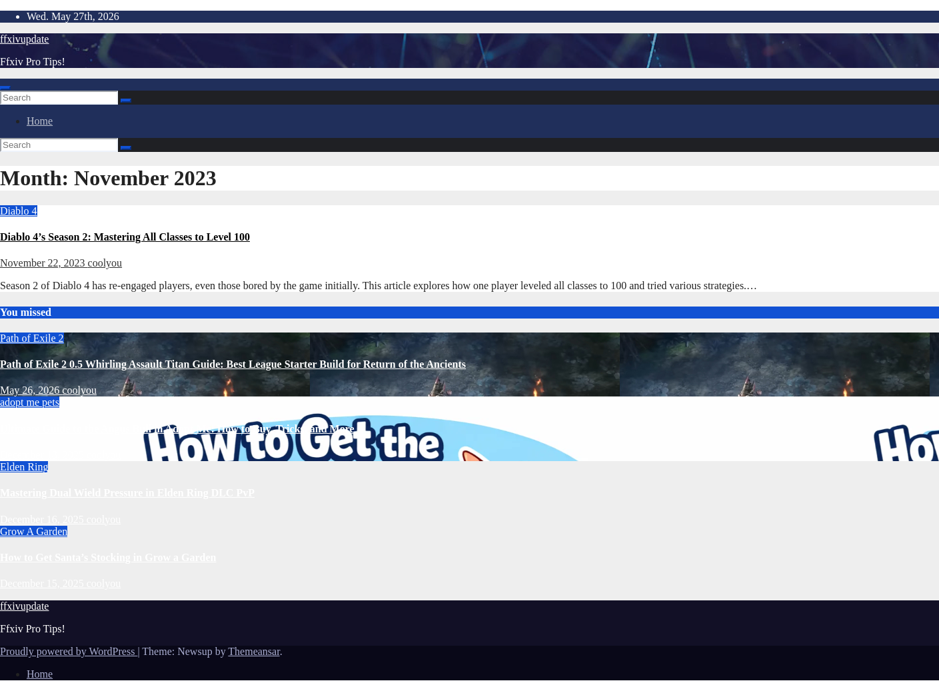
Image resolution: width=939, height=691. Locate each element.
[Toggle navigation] (5, 88)
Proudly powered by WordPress (68, 651)
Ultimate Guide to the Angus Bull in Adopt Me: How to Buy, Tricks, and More (177, 428)
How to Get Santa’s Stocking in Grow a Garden (108, 557)
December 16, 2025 (43, 519)
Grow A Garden (33, 531)
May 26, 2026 (31, 390)
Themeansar (253, 651)
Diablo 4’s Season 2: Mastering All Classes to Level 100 (125, 237)
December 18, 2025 (43, 454)
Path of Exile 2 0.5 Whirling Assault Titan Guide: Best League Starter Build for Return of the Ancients (233, 364)
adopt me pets (29, 402)
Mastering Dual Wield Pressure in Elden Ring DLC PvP (127, 492)
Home (40, 121)
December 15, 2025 (43, 583)
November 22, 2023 (44, 263)
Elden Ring (24, 466)
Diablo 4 (18, 211)
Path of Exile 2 (32, 338)
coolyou (105, 263)
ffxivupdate (24, 39)
